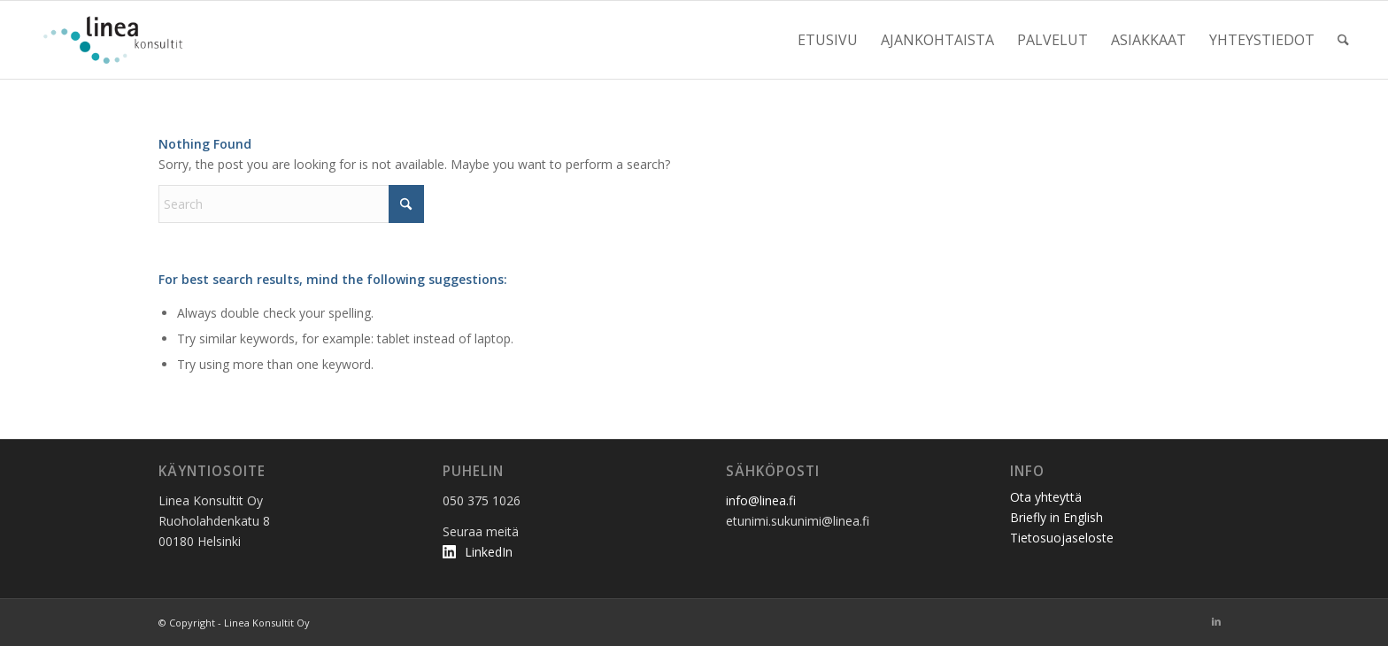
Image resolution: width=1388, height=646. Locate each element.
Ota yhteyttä (1046, 496)
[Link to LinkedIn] (1216, 621)
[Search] (1343, 40)
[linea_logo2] (117, 40)
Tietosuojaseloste (1062, 537)
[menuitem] (827, 40)
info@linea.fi (761, 500)
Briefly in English (1056, 517)
